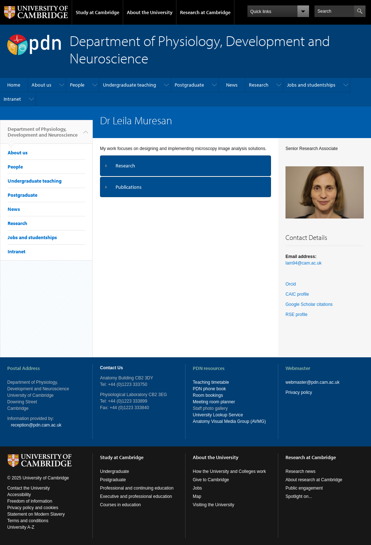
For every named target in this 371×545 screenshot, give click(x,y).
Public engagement (304, 488)
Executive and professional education (136, 496)
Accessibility (19, 494)
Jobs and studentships (311, 85)
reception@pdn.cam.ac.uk (36, 425)
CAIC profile (297, 294)
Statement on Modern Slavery (36, 514)
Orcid (290, 284)
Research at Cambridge (205, 12)
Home (13, 85)
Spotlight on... (298, 496)
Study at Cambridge (97, 12)
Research (258, 85)
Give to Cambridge (211, 479)
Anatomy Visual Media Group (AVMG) (229, 421)
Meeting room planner (214, 401)
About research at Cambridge (313, 479)
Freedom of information (29, 501)
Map (197, 496)
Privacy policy (298, 392)
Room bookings (208, 395)
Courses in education (120, 504)
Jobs (197, 488)
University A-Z (20, 527)
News (232, 85)
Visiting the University (213, 504)
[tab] (185, 165)
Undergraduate (114, 471)
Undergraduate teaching (129, 85)
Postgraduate (189, 85)
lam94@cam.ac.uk (303, 263)
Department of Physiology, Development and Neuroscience (43, 135)
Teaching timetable (211, 382)
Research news (300, 471)
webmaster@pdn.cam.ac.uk (312, 382)
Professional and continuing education (137, 488)
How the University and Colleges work (229, 471)
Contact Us (111, 367)
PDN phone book (209, 388)
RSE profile (296, 314)
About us (41, 85)
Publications (129, 187)
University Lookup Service (218, 414)
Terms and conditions (27, 520)
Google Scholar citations (309, 304)
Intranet (12, 99)
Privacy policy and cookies (32, 507)
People (77, 85)
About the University (149, 12)
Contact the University (28, 488)
